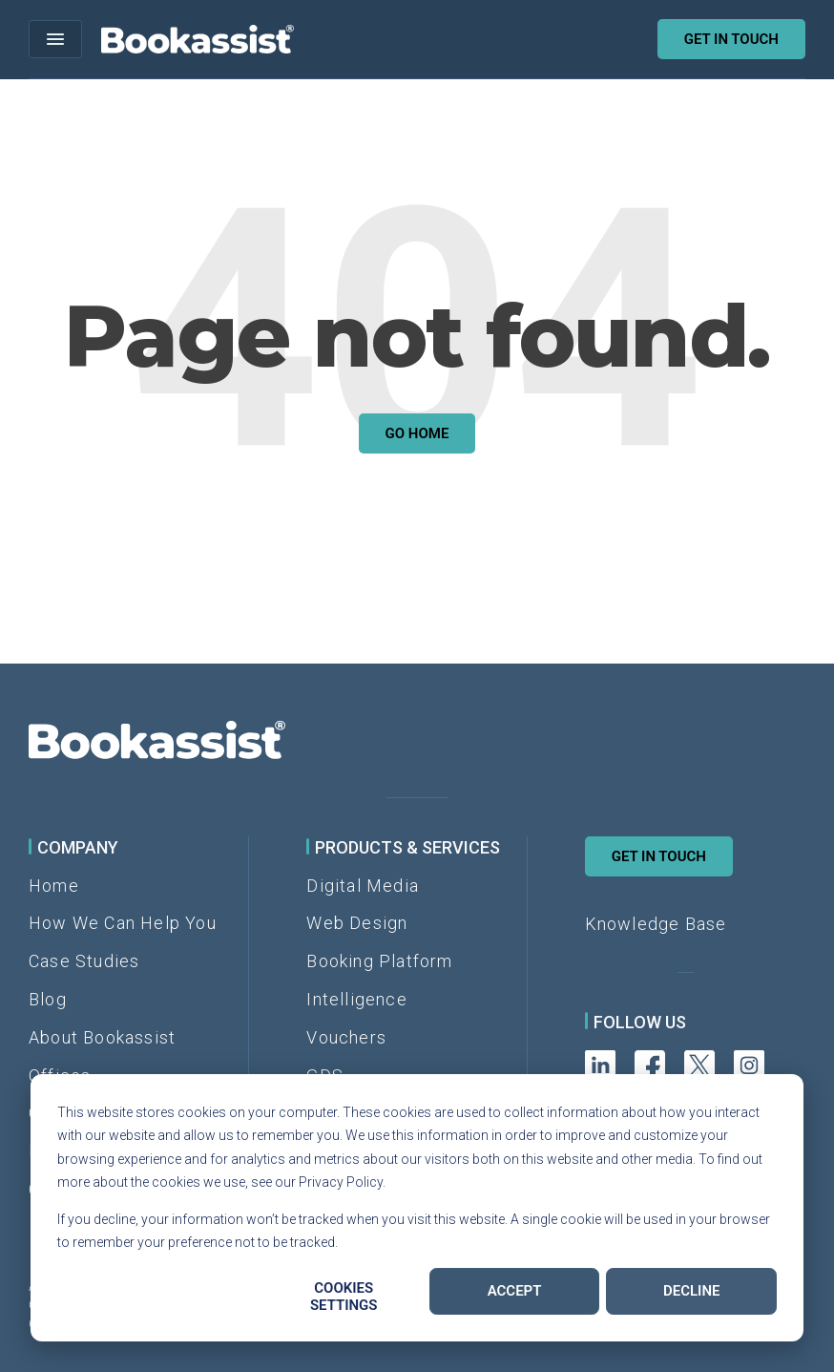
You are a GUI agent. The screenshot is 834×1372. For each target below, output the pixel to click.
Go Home (417, 433)
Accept (515, 1290)
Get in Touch (659, 856)
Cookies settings (344, 1296)
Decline (691, 1290)
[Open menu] (55, 39)
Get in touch (731, 39)
